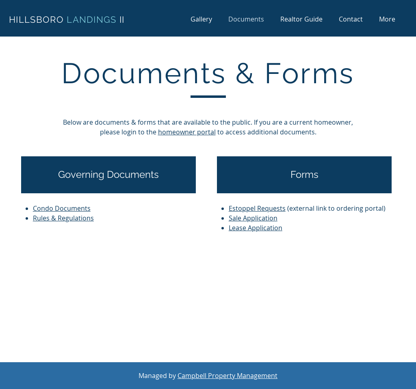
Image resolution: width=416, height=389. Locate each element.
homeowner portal (187, 132)
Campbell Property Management (227, 375)
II (122, 19)
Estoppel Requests (257, 208)
